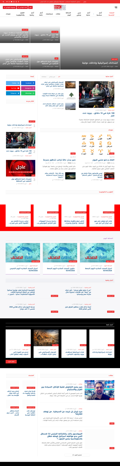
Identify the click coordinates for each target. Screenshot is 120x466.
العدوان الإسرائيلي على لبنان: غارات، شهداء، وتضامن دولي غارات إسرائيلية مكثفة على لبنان (16, 60)
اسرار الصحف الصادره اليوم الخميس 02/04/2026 (24, 269)
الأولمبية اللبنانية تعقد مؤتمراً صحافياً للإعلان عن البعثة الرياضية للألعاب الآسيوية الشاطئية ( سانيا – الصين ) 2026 (21, 293)
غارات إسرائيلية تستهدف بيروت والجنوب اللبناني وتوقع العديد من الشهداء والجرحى (15, 35)
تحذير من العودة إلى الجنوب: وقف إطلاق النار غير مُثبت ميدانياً (19, 357)
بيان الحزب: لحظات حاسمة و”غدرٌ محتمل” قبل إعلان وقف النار (53, 105)
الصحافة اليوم (68, 13)
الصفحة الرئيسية (111, 13)
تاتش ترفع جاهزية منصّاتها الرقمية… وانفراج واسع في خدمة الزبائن (74, 222)
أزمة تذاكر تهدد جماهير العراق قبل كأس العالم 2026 (78, 311)
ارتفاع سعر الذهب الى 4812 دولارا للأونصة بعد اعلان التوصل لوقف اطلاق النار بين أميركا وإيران (13, 397)
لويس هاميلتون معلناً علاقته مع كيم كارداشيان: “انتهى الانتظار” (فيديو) (91, 175)
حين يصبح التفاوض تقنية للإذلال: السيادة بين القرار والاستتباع (63, 392)
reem (116, 66)
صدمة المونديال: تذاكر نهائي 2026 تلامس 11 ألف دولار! (22, 311)
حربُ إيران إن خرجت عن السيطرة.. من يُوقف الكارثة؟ (62, 417)
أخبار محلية (88, 13)
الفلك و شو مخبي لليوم (103, 160)
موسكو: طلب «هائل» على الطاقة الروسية (28, 417)
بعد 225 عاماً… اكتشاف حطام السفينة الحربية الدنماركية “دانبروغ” (54, 175)
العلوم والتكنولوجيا (20, 13)
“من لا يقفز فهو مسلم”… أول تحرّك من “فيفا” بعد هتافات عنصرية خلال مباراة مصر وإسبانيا (78, 293)
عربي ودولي (79, 13)
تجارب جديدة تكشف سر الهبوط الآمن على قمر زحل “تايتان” (18, 222)
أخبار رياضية (32, 13)
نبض (30, 7)
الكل (59, 77)
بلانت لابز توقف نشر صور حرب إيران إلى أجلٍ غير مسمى (103, 222)
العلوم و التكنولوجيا (106, 192)
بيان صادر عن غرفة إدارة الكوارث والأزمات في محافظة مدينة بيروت (53, 95)
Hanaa (56, 40)
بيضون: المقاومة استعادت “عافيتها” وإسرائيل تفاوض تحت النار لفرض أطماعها (59, 2)
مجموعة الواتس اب (9, 7)
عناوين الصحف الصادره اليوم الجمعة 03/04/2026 (61, 269)
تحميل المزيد (77, 459)
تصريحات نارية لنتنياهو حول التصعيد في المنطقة (47, 62)
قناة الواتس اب (22, 7)
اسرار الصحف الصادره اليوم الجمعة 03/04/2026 (98, 269)
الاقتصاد (31, 379)
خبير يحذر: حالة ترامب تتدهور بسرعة (59, 160)
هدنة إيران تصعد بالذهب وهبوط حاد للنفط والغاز (29, 397)
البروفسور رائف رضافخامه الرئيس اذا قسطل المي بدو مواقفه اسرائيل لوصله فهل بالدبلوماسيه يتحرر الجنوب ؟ (63, 440)
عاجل (56, 58)
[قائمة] (116, 7)
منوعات (8, 14)
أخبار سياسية (99, 13)
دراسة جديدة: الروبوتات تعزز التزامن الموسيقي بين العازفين (46, 222)
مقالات (58, 14)
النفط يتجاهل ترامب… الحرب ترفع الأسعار (13, 417)
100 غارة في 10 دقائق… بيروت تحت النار (45, 36)
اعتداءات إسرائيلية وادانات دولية (99, 63)
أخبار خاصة (41, 13)
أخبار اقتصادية (30, 392)
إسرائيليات (49, 14)
